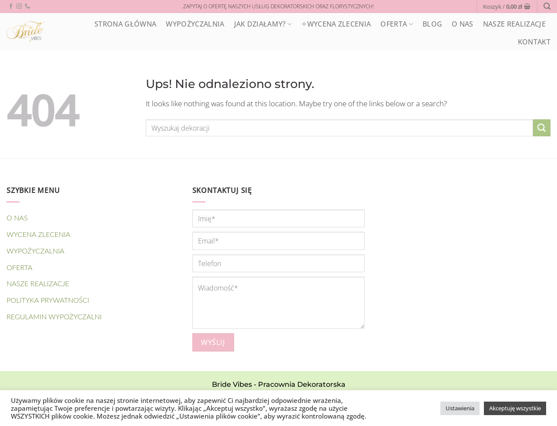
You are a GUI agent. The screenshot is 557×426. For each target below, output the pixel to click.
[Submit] (541, 128)
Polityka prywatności (48, 300)
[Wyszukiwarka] (547, 6)
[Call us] (27, 6)
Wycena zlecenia (38, 234)
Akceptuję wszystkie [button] (515, 408)
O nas (462, 24)
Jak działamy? (263, 24)
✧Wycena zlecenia (336, 24)
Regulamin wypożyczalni (54, 316)
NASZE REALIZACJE (514, 24)
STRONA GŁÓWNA (125, 24)
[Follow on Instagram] (19, 6)
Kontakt (534, 42)
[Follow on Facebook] (10, 6)
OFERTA (396, 24)
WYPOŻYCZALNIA (195, 24)
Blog (432, 24)
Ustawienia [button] (460, 408)
